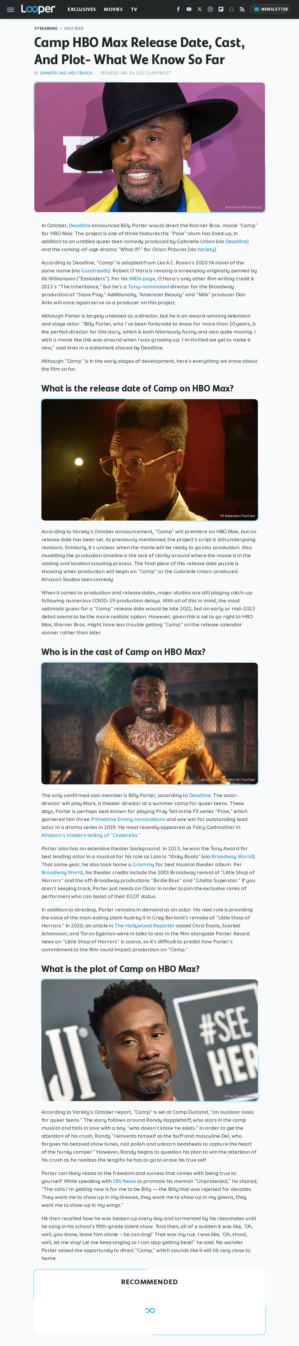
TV (134, 9)
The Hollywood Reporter (144, 925)
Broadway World (232, 856)
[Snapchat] (232, 10)
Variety (205, 249)
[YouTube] (189, 10)
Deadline (79, 225)
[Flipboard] (221, 10)
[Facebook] (178, 10)
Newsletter (271, 9)
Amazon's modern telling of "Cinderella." (91, 835)
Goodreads (94, 270)
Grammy (143, 864)
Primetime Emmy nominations (128, 819)
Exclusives (82, 9)
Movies (113, 9)
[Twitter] (200, 10)
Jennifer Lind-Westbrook (66, 73)
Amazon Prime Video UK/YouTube (228, 779)
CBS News (124, 1181)
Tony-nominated (148, 286)
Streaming (46, 28)
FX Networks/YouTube (237, 516)
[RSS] (242, 10)
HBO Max (73, 28)
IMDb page (142, 278)
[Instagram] (210, 10)
